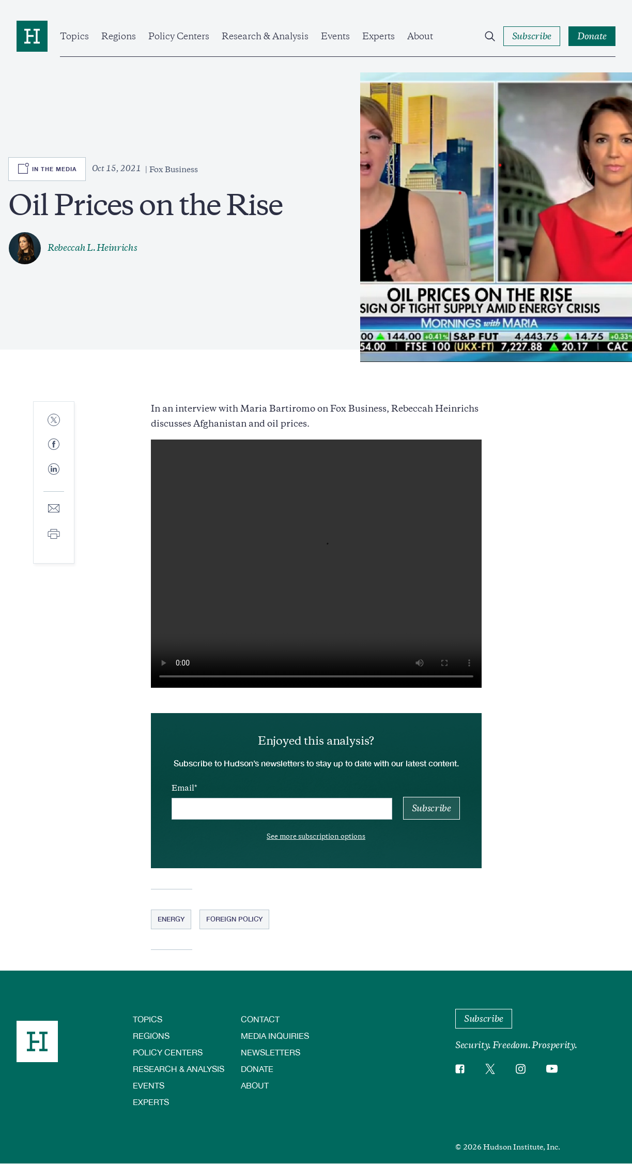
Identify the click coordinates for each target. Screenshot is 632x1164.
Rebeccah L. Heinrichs (92, 248)
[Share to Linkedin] (53, 477)
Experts (378, 36)
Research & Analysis (265, 36)
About (420, 36)
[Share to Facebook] (53, 445)
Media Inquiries (275, 1035)
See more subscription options (316, 836)
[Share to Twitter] (53, 421)
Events (335, 36)
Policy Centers (178, 36)
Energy (171, 919)
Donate (257, 1069)
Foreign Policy (234, 919)
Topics (74, 36)
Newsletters (270, 1052)
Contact (260, 1019)
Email (183, 788)
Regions (118, 36)
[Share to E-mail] (53, 509)
